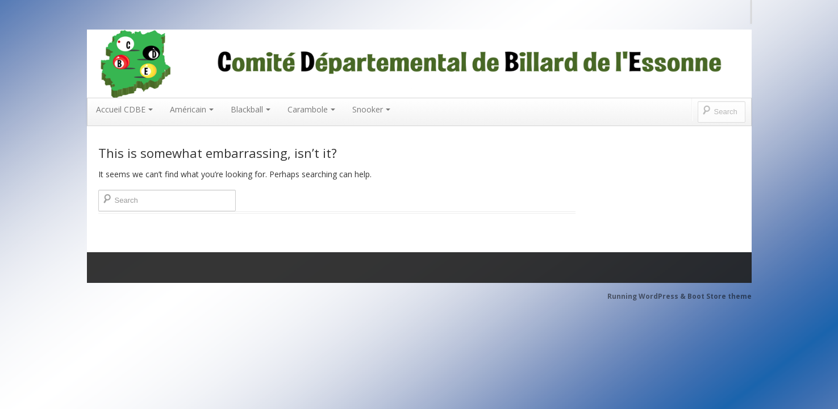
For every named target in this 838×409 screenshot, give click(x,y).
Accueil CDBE (124, 109)
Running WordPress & (647, 296)
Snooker (371, 109)
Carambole (311, 109)
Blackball (250, 109)
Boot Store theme (719, 296)
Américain (192, 109)
